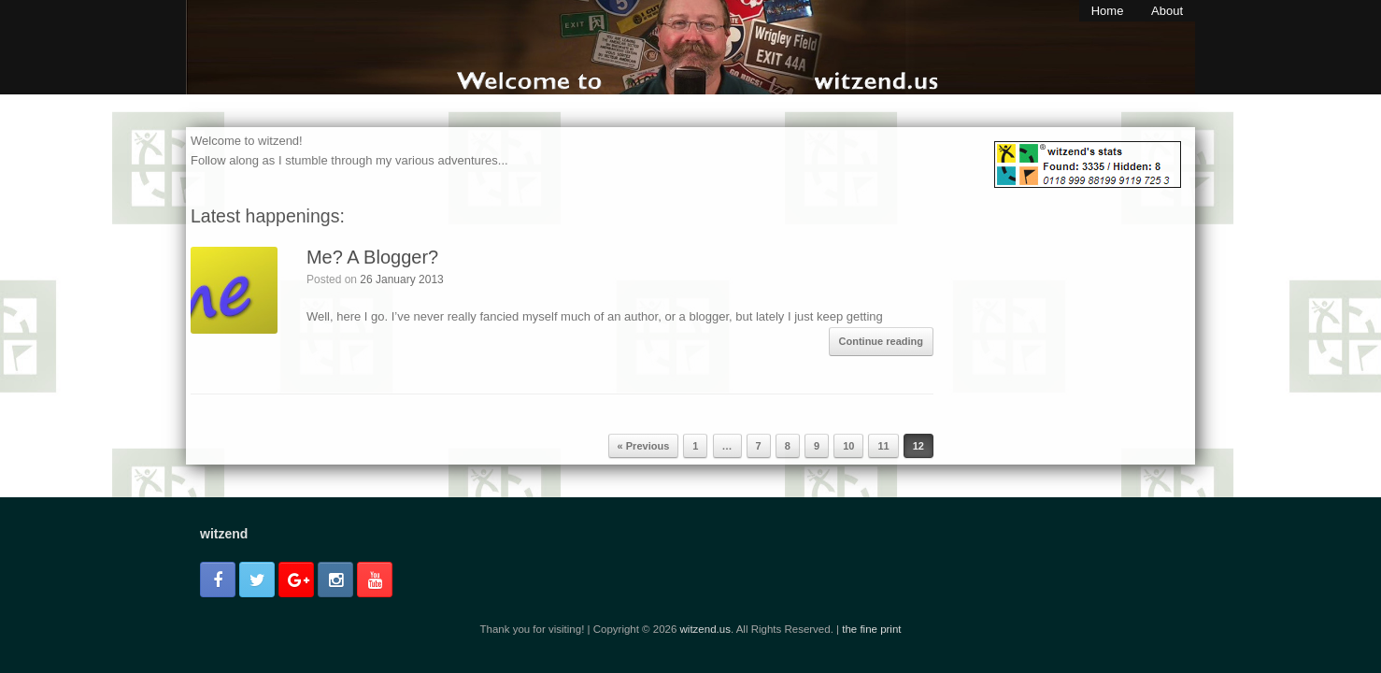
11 (883, 445)
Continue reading (881, 341)
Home (1107, 11)
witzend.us (705, 629)
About (1167, 11)
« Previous (644, 445)
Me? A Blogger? (372, 257)
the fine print (871, 629)
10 (848, 445)
